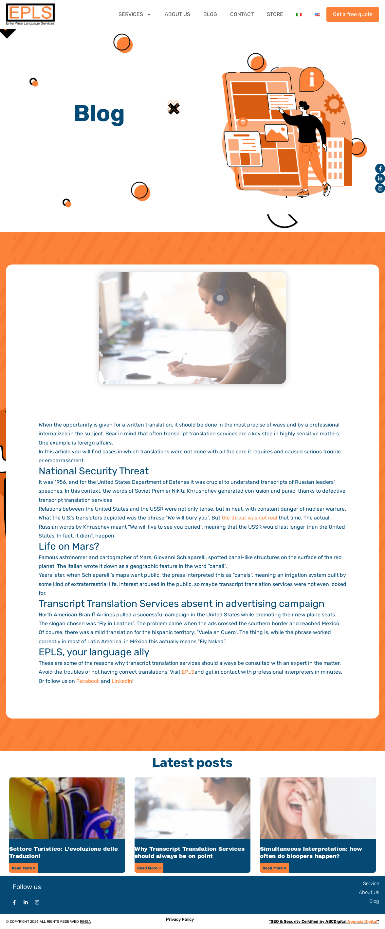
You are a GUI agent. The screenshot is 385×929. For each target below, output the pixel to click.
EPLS (188, 671)
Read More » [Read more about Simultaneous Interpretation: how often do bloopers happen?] (274, 867)
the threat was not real (249, 518)
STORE (275, 14)
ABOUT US (177, 14)
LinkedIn (122, 681)
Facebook (88, 681)
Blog (374, 901)
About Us (369, 892)
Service (371, 883)
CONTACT (242, 14)
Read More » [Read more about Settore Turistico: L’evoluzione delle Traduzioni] (23, 867)
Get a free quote (353, 14)
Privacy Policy (180, 918)
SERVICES (135, 14)
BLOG (210, 14)
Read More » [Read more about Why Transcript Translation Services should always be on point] (149, 867)
